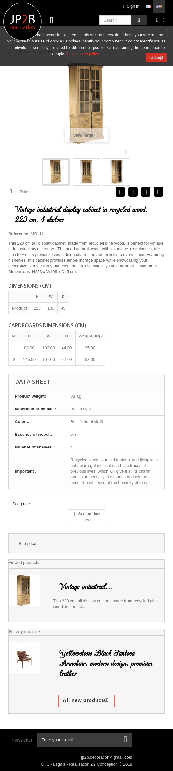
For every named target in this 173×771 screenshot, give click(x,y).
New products (25, 632)
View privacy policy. (83, 54)
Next (128, 151)
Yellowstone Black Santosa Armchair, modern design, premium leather (105, 663)
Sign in (131, 6)
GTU (45, 764)
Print (24, 191)
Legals (59, 764)
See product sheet (86, 516)
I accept (156, 58)
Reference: (19, 234)
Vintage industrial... (85, 587)
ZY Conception (104, 764)
